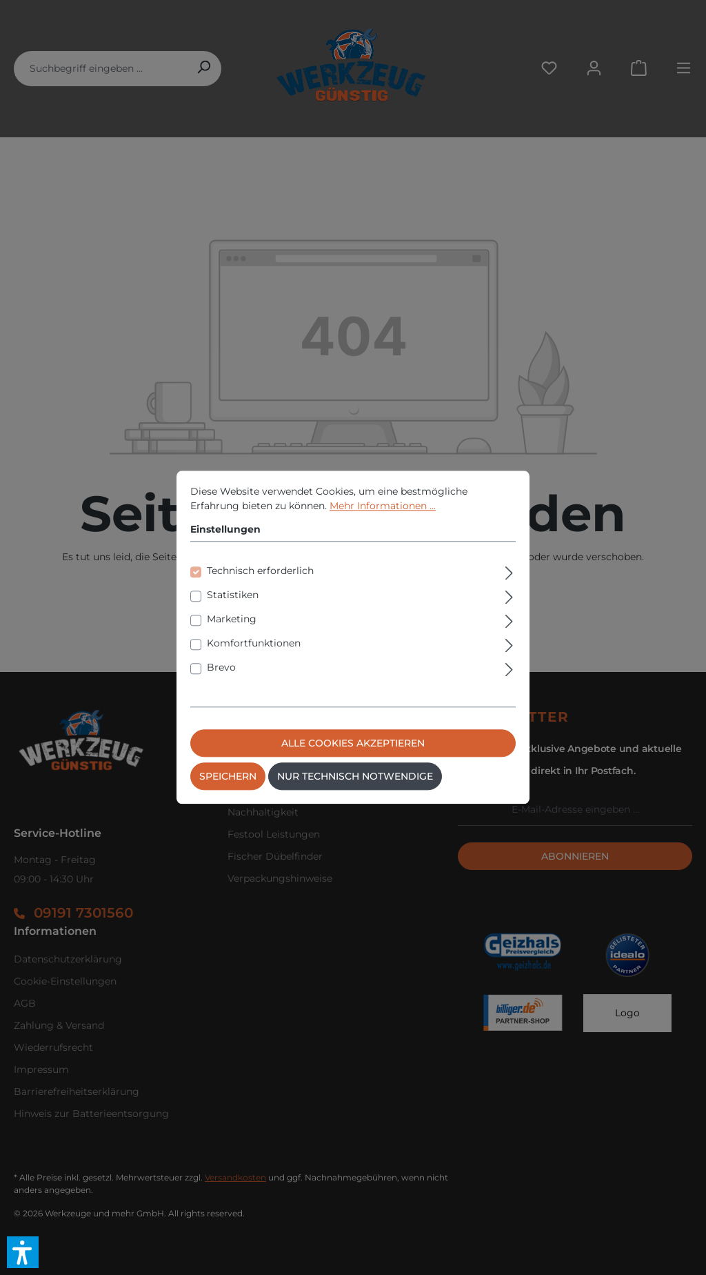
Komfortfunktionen (254, 644)
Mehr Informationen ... (383, 506)
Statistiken (233, 595)
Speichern (227, 777)
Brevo (221, 668)
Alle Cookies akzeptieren (353, 744)
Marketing (231, 619)
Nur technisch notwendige (355, 777)
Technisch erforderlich (260, 571)
